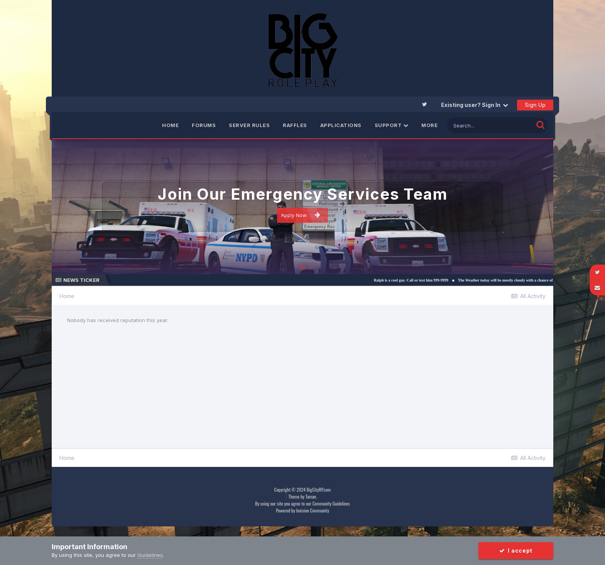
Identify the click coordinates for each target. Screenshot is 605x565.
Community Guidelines (331, 503)
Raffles (295, 125)
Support (392, 125)
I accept (515, 550)
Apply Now (300, 215)
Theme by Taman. (303, 496)
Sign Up (535, 105)
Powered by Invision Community (302, 510)
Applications (341, 125)
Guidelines (150, 555)
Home (170, 125)
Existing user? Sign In (474, 105)
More (429, 125)
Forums (204, 125)
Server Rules (249, 125)
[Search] (490, 125)
